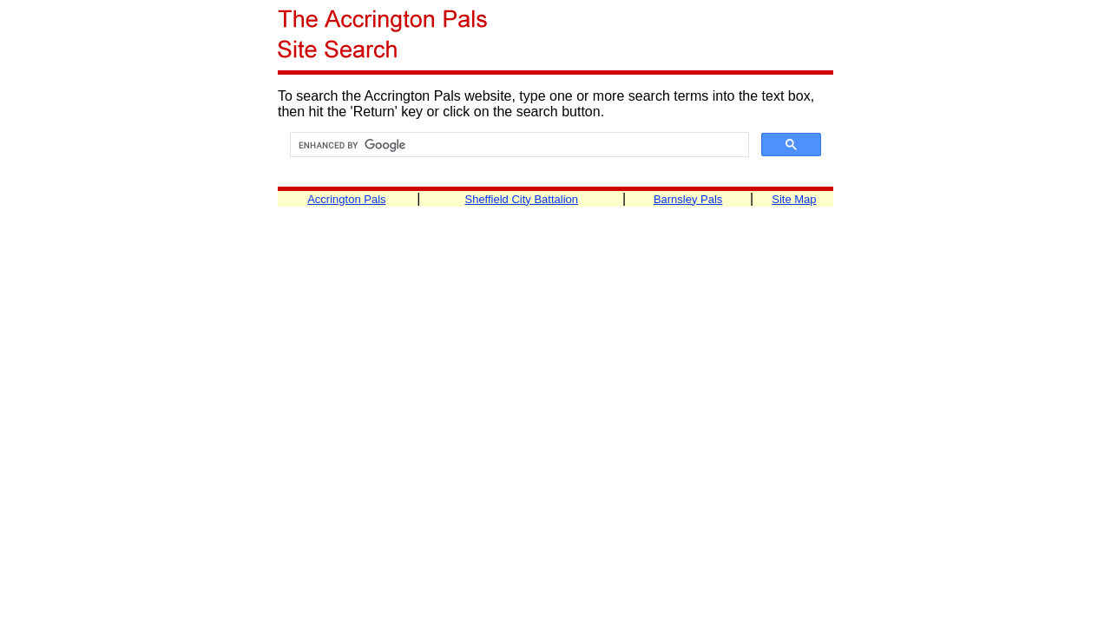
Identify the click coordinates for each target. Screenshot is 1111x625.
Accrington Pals (346, 199)
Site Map (794, 199)
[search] (518, 145)
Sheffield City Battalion (521, 199)
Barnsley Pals (688, 199)
